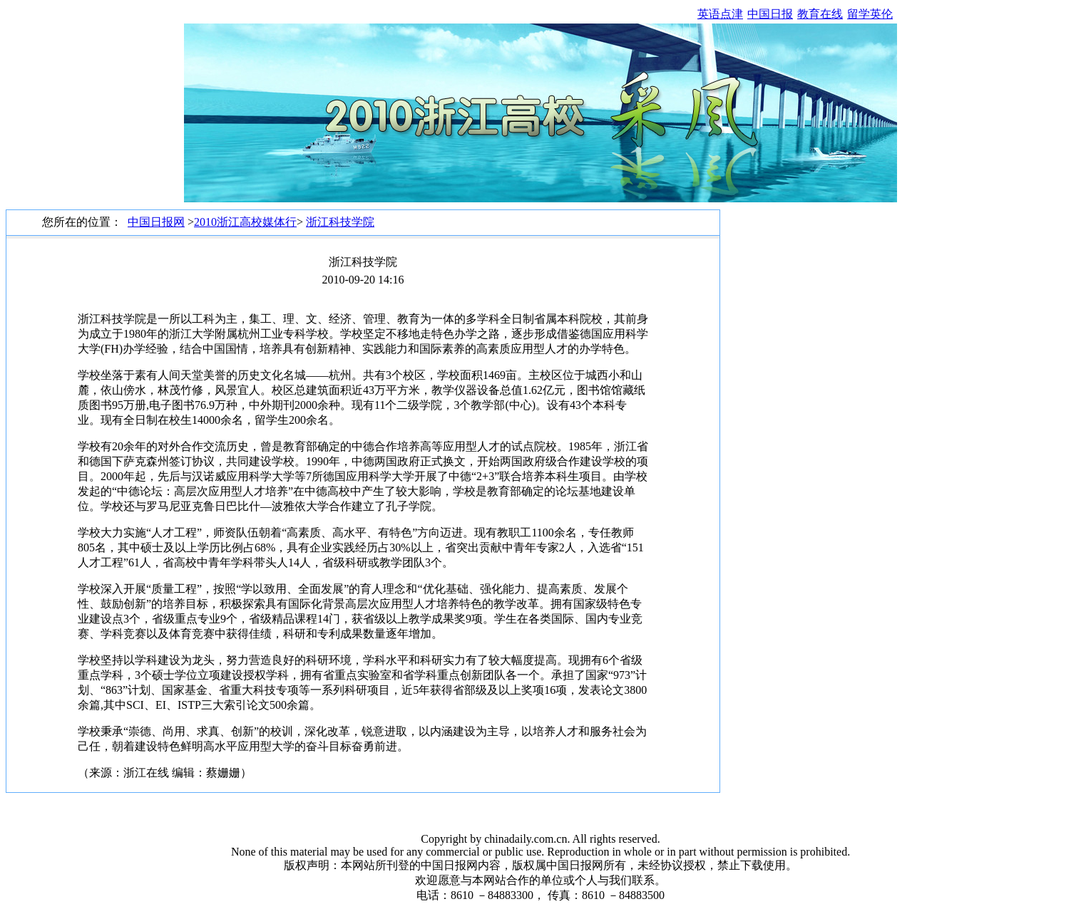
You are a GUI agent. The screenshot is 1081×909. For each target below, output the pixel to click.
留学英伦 (870, 14)
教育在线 (820, 14)
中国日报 (770, 14)
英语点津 (720, 14)
